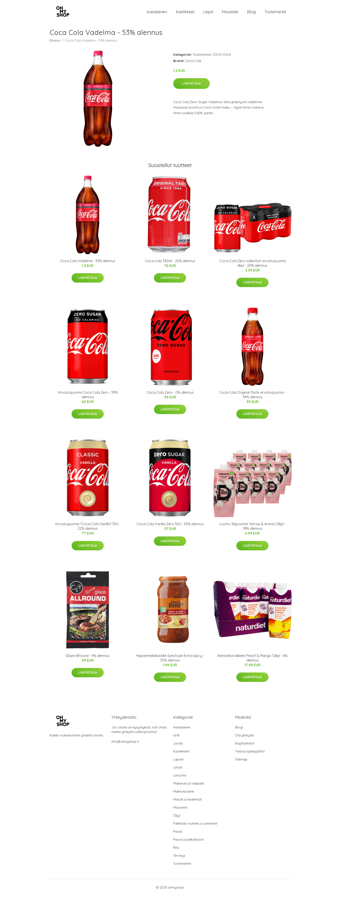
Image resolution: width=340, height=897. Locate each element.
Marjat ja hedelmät (187, 802)
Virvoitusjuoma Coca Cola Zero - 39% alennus (88, 396)
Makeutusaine (183, 793)
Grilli (176, 737)
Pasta (177, 834)
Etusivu (55, 43)
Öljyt (176, 818)
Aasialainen (157, 12)
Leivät (177, 769)
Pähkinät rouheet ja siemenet (195, 826)
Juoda (178, 745)
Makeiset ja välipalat (188, 785)
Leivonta (179, 777)
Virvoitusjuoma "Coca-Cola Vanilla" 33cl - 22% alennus (88, 528)
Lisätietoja (191, 86)
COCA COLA (221, 57)
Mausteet (230, 12)
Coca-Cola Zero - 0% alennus (170, 394)
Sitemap (241, 761)
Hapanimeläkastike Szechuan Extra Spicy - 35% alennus (170, 660)
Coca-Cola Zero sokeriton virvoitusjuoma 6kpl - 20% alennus (252, 265)
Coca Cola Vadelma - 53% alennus (87, 263)
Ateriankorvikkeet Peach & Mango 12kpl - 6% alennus (252, 660)
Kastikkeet (185, 12)
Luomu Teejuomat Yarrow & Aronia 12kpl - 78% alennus (252, 528)
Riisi (176, 850)
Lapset (178, 761)
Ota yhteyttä (244, 737)
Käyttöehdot (244, 745)
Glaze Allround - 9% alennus (88, 658)
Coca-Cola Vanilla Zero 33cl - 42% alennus (170, 526)
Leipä (208, 12)
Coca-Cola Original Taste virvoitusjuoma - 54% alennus (252, 396)
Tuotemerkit (275, 12)
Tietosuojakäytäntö (250, 753)
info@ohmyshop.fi (125, 744)
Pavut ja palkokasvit (188, 842)
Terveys (179, 858)
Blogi (251, 12)
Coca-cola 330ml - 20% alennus (170, 263)
